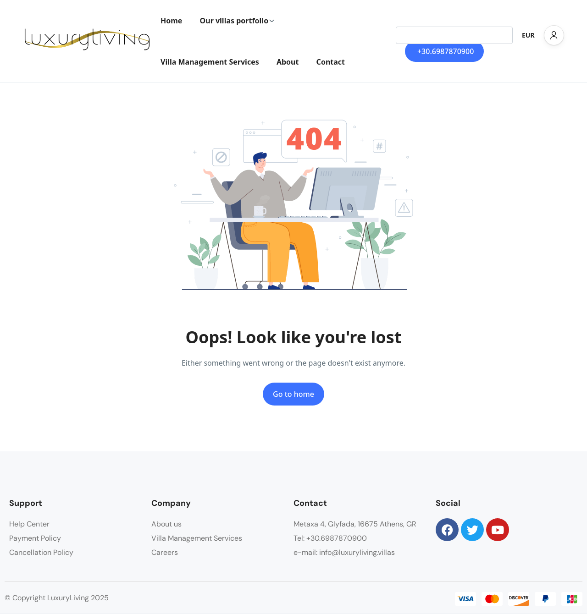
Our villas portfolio (237, 21)
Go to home (293, 394)
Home (171, 21)
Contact (330, 62)
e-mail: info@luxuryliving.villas (344, 552)
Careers (164, 552)
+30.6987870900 (445, 51)
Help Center (29, 524)
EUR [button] (528, 35)
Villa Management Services (210, 62)
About (288, 62)
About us (166, 524)
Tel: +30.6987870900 (330, 538)
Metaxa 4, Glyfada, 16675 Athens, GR (355, 524)
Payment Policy (35, 538)
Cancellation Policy (41, 552)
